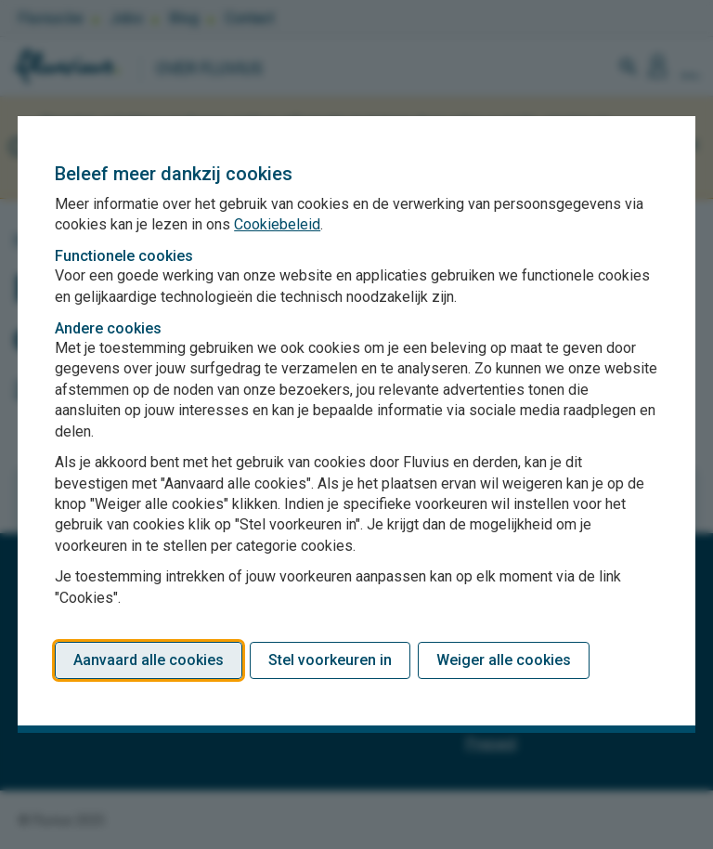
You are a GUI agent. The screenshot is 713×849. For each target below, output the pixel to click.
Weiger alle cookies (503, 660)
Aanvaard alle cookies (148, 660)
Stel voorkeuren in (330, 660)
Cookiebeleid (277, 224)
